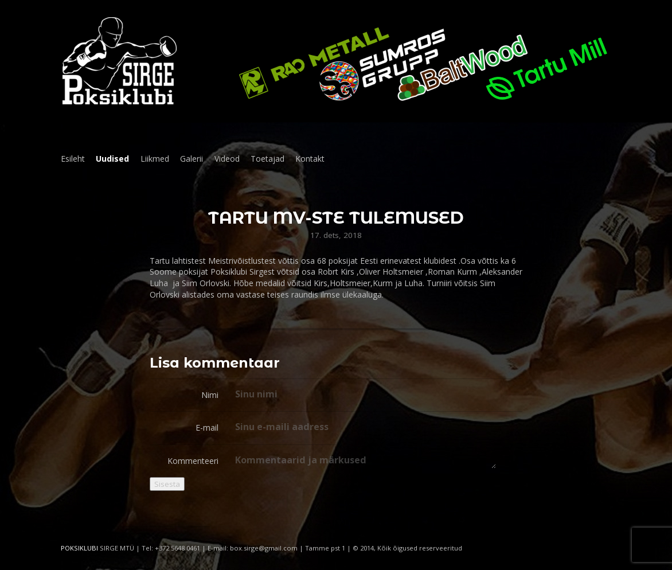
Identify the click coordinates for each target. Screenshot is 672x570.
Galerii (191, 158)
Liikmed (154, 158)
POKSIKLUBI (79, 548)
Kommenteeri (192, 460)
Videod (227, 158)
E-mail (207, 427)
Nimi (209, 394)
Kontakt (310, 158)
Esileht (73, 158)
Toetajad (267, 158)
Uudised (112, 158)
